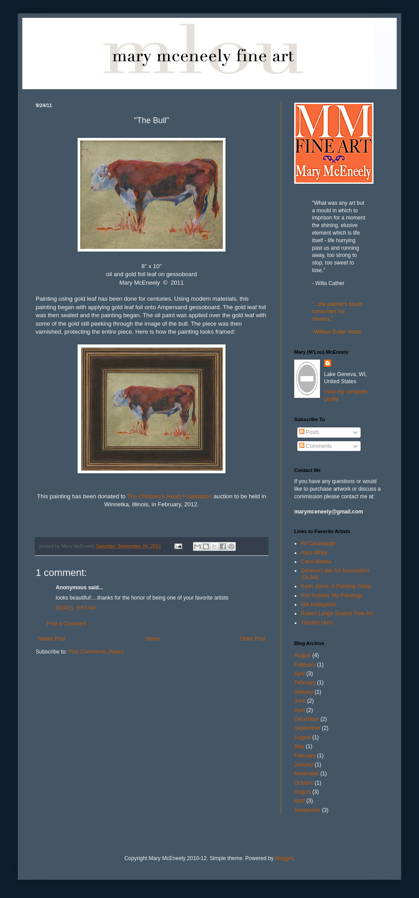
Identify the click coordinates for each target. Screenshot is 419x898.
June (300, 701)
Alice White (314, 553)
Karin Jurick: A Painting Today (336, 586)
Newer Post (52, 639)
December (306, 719)
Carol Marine (316, 562)
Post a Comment (66, 624)
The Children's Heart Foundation (169, 496)
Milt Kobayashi (318, 604)
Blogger (284, 858)
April (299, 673)
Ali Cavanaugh (318, 543)
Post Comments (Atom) (96, 652)
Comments (315, 446)
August (302, 655)
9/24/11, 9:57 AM (75, 608)
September (307, 728)
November (306, 773)
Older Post (252, 639)
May (299, 746)
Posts (309, 432)
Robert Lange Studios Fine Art (337, 613)
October (303, 783)
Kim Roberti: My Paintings (331, 595)
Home (153, 639)
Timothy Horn (317, 623)
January (303, 692)
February (305, 665)
